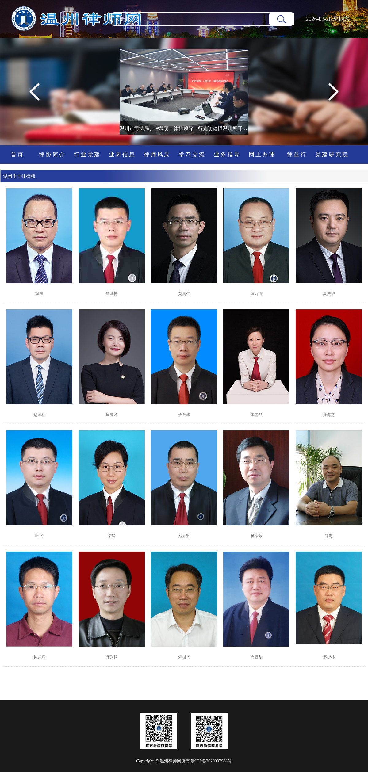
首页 (17, 154)
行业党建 (87, 154)
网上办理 (262, 154)
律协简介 (52, 154)
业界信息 (122, 154)
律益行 (297, 154)
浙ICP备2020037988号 (211, 761)
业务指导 (227, 154)
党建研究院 (332, 154)
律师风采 (157, 154)
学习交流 (192, 154)
